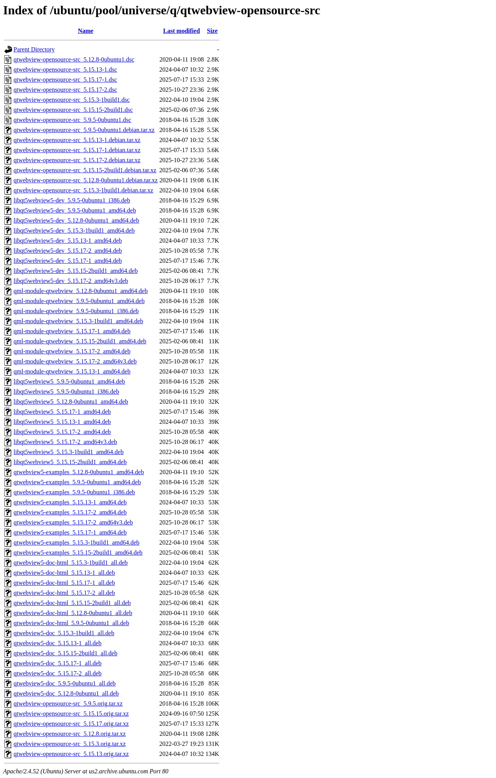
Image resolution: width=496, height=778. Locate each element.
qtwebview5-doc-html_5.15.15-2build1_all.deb (72, 603)
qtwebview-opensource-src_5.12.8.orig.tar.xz (70, 733)
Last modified (181, 30)
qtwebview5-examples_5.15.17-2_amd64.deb (70, 512)
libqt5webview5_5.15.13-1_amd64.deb (62, 421)
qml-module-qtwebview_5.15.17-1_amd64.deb (72, 331)
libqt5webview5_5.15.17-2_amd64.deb (62, 431)
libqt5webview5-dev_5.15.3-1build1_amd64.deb (74, 230)
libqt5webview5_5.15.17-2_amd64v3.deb (65, 442)
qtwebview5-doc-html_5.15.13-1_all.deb (64, 572)
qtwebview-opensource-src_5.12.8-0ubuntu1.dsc (74, 59)
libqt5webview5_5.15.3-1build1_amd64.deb (69, 452)
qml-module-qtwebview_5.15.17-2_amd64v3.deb (75, 361)
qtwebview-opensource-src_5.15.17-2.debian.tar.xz (77, 160)
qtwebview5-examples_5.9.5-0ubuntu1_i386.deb (74, 492)
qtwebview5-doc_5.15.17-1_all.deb (58, 663)
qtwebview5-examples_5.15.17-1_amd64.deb (70, 532)
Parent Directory (34, 49)
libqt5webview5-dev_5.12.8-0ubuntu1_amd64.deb (76, 220)
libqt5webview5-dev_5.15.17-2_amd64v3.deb (71, 281)
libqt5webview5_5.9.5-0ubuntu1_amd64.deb (69, 381)
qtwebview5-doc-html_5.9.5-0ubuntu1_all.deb (71, 623)
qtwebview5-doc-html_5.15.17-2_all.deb (64, 592)
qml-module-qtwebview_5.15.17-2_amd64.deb (72, 351)
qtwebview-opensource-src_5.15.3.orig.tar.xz (70, 743)
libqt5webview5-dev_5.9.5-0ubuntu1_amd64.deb (75, 210)
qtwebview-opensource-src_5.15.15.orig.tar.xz (71, 713)
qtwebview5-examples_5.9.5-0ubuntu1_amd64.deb (77, 482)
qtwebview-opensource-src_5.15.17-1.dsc (65, 79)
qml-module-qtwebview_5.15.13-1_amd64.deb (72, 371)
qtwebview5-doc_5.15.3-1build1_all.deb (64, 633)
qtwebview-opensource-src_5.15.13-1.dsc (65, 69)
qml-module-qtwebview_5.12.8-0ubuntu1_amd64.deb (81, 291)
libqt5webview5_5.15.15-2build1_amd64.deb (70, 462)
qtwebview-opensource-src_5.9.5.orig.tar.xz (68, 703)
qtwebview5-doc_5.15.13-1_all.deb (58, 643)
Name (85, 30)
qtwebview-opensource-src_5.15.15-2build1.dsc (73, 109)
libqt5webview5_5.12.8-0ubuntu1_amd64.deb (71, 401)
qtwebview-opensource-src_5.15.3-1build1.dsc (72, 99)
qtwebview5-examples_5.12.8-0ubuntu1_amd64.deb (79, 472)
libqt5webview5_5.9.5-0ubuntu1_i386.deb (66, 391)
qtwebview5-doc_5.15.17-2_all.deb (58, 673)
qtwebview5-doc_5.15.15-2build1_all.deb (65, 653)
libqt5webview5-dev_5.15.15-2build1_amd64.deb (76, 270)
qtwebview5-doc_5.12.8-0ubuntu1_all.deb (66, 693)
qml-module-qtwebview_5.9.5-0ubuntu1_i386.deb (76, 311)
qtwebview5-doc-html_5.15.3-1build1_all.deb (71, 562)
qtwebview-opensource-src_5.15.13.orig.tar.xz (71, 754)
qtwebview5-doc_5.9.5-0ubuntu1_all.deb (65, 683)
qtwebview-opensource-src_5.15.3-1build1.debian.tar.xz (83, 190)
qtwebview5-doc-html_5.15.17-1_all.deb (64, 582)
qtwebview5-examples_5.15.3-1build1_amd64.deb (77, 542)
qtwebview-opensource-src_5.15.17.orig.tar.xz (71, 723)
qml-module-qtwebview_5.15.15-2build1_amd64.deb (80, 341)
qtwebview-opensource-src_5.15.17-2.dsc (65, 89)
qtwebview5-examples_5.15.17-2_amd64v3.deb (73, 522)
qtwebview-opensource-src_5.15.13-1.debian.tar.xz (77, 140)
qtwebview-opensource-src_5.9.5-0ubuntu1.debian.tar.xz (84, 130)
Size (212, 30)
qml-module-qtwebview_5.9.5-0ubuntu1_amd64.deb (79, 301)
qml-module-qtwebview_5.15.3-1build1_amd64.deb (78, 321)
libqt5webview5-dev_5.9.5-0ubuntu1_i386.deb (72, 200)
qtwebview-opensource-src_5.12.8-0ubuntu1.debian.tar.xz (86, 180)
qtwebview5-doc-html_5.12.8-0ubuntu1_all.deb (73, 613)
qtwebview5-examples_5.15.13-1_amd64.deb (70, 502)
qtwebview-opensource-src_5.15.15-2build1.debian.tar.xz (85, 170)
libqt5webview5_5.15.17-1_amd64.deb (62, 411)
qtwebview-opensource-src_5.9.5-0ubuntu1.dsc (72, 120)
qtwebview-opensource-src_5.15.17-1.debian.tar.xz (77, 150)
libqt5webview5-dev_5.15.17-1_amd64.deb (68, 260)
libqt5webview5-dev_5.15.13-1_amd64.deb (68, 240)
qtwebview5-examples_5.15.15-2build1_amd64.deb (78, 552)
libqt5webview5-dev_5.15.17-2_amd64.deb (68, 250)
